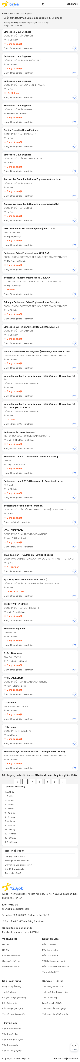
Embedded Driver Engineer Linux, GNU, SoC (27, 253)
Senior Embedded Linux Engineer (21, 130)
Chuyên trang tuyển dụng (14, 997)
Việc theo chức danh (11, 1028)
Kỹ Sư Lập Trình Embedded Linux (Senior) (25, 579)
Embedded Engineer (14, 628)
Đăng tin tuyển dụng (11, 986)
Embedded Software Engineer (20, 432)
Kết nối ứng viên (9, 1003)
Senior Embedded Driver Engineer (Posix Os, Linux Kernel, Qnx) (37, 351)
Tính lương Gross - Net (52, 986)
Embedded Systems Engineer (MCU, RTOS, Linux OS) (32, 327)
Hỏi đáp (5, 949)
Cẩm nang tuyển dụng (12, 1008)
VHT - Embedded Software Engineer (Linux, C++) (29, 228)
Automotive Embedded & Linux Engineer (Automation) (32, 179)
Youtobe (18, 932)
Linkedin (28, 932)
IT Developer (10, 702)
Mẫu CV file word (50, 955)
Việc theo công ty (10, 1045)
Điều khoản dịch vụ (11, 966)
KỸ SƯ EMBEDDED (13, 530)
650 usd (9, 289)
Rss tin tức (72, 1058)
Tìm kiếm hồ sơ (9, 991)
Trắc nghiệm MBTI (50, 972)
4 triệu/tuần (11, 567)
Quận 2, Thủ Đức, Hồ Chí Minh (19, 439)
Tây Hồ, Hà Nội (12, 236)
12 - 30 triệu (11, 93)
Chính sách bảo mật (11, 955)
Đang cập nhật (13, 44)
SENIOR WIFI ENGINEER (16, 604)
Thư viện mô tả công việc (13, 1014)
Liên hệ (5, 944)
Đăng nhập (72, 3)
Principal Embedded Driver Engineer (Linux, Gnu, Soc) (32, 302)
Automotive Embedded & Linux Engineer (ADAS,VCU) (31, 204)
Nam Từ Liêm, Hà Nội (15, 538)
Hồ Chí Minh (11, 39)
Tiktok (36, 932)
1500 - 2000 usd (14, 591)
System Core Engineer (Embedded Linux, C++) (28, 277)
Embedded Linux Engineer (17, 32)
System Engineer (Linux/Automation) (23, 505)
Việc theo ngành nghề (12, 1039)
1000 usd (10, 419)
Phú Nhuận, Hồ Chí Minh (16, 661)
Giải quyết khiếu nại (11, 961)
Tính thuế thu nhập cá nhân (55, 991)
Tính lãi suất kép (49, 997)
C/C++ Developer (13, 653)
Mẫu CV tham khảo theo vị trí (55, 966)
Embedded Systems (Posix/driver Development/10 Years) (34, 751)
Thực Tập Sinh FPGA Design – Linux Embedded (28, 555)
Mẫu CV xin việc (49, 944)
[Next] (62, 782)
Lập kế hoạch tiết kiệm (52, 1003)
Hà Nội (8, 88)
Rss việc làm (60, 1058)
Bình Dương (10, 734)
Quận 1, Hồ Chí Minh (14, 464)
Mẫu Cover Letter (50, 949)
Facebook (7, 932)
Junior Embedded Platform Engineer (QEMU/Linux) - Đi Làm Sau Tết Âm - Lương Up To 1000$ (39, 405)
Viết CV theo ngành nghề (53, 961)
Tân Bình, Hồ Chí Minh (15, 261)
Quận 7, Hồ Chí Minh (15, 611)
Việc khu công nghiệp (12, 1050)
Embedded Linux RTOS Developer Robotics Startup (31, 456)
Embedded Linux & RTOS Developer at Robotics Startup (33, 481)
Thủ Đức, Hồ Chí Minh (15, 113)
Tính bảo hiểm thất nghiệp (54, 1008)
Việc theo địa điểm (10, 1033)
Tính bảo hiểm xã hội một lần (55, 1014)
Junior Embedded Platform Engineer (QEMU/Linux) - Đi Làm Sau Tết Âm (39, 377)
